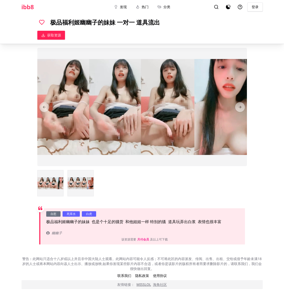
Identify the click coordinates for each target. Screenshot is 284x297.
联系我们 (124, 275)
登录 (255, 6)
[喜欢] (41, 22)
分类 (163, 6)
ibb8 (28, 7)
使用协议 (160, 275)
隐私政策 (142, 275)
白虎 (89, 214)
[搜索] (216, 6)
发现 (120, 6)
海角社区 (160, 284)
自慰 (53, 214)
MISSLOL (143, 284)
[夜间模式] (228, 6)
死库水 (71, 214)
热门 (142, 6)
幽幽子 (54, 233)
